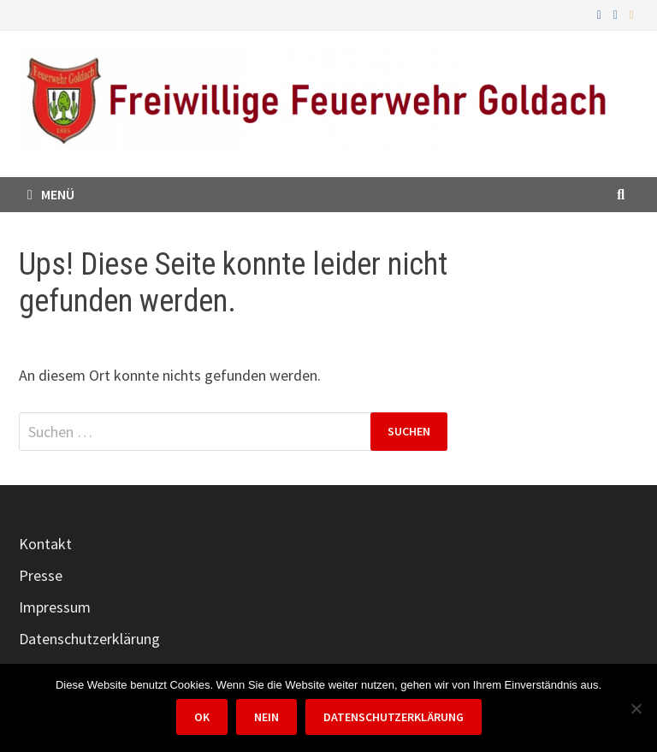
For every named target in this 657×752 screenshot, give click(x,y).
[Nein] (635, 708)
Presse (40, 575)
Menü (50, 194)
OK (202, 717)
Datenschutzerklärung (89, 638)
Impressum (55, 607)
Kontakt (45, 544)
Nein (266, 717)
